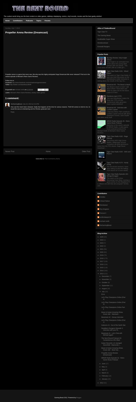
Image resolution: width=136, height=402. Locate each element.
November (105, 279)
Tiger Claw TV (102, 32)
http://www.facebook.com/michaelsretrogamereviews (29, 82)
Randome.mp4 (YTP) (114, 96)
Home (7, 21)
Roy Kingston (104, 209)
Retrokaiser (104, 205)
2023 (102, 243)
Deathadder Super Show (106, 39)
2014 (102, 270)
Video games (41, 92)
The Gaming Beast (104, 35)
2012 (102, 383)
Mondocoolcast (102, 43)
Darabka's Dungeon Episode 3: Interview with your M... (112, 329)
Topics (38, 21)
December (105, 276)
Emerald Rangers (103, 46)
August (104, 288)
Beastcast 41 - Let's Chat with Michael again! (111, 334)
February (105, 376)
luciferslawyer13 (105, 217)
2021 (102, 249)
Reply (12, 112)
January (105, 379)
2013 (102, 274)
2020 (102, 252)
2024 (102, 240)
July (103, 291)
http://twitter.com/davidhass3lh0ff (20, 84)
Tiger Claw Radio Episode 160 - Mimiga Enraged (118, 175)
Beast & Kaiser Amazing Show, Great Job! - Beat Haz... (112, 349)
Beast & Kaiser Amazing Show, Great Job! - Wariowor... (112, 313)
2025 (102, 237)
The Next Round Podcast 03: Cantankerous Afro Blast (111, 339)
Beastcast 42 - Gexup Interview (112, 317)
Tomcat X (103, 213)
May (103, 367)
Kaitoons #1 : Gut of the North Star (113, 325)
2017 (102, 261)
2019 (102, 255)
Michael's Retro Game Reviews (20, 92)
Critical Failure (105, 201)
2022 (102, 246)
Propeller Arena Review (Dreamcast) (109, 354)
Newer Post (9, 151)
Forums (47, 21)
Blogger (78, 397)
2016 (102, 264)
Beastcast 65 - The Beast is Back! (118, 85)
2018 (102, 258)
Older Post (86, 151)
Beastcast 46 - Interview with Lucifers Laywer (117, 108)
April (103, 370)
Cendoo (102, 197)
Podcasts (29, 21)
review (34, 92)
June (104, 364)
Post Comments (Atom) (52, 159)
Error (103, 294)
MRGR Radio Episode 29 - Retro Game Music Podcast (118, 122)
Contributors (18, 21)
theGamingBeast (16, 104)
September (106, 285)
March (104, 373)
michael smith (104, 221)
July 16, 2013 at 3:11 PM (31, 104)
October (105, 282)
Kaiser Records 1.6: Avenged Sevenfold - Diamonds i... (111, 344)
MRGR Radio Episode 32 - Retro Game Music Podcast (112, 359)
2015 (102, 267)
